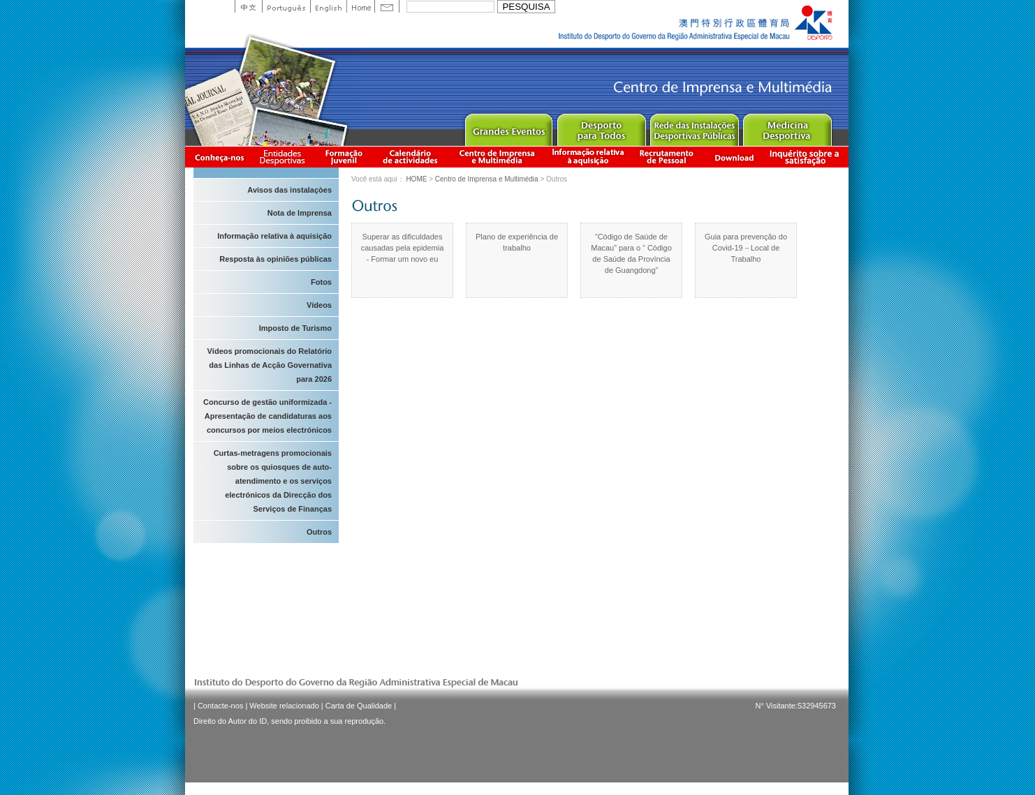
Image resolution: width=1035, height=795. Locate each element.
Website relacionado (283, 705)
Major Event (508, 126)
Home (360, 6)
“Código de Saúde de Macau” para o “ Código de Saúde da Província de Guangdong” (631, 253)
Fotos (321, 282)
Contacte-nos (220, 705)
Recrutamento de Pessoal (667, 157)
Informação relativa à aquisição (588, 157)
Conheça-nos (219, 157)
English (328, 6)
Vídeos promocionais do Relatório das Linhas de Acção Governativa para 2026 (269, 365)
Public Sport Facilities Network (693, 126)
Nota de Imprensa (299, 213)
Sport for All (601, 126)
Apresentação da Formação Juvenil (344, 157)
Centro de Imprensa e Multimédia (497, 157)
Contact (386, 6)
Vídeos (319, 305)
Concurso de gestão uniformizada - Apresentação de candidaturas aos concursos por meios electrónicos (267, 416)
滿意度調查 (807, 157)
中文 (248, 6)
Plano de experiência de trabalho (517, 242)
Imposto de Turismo (295, 328)
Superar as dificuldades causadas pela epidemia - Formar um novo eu (402, 247)
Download (734, 157)
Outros (319, 532)
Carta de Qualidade (358, 705)
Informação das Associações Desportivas (284, 157)
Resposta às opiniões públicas (275, 259)
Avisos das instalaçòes (289, 190)
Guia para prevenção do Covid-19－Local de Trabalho (746, 247)
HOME (416, 179)
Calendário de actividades (410, 157)
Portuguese (286, 6)
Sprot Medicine (786, 126)
